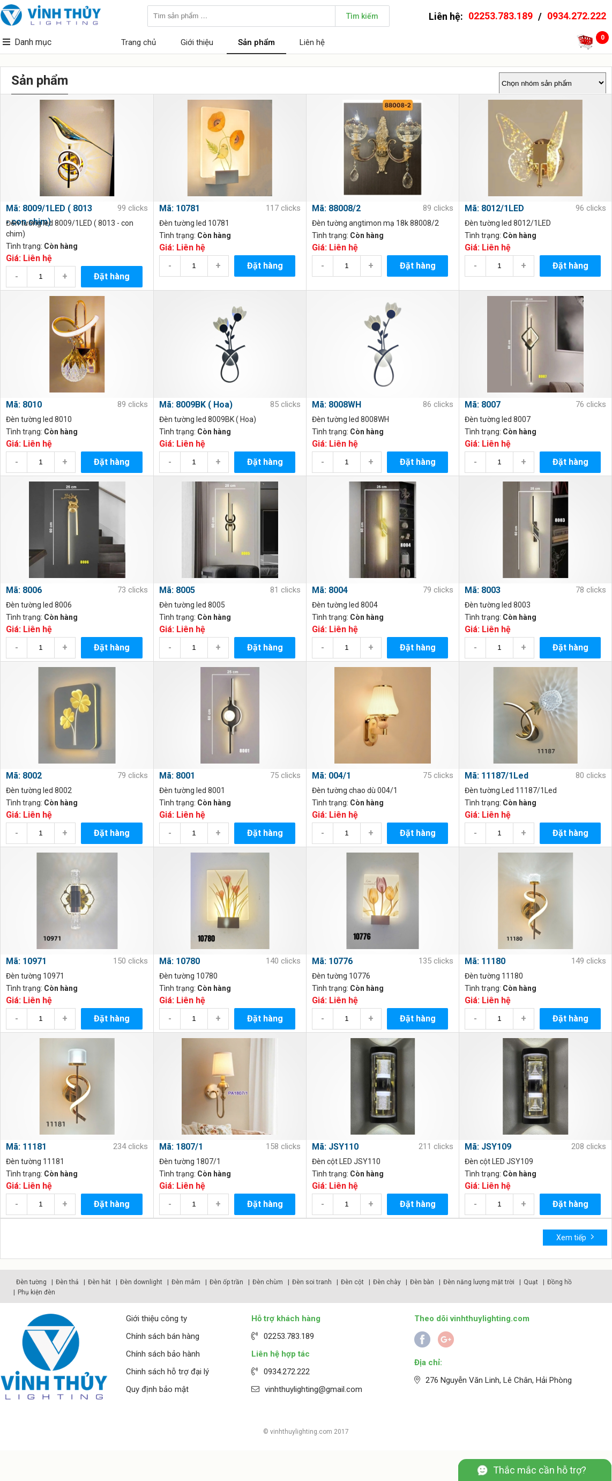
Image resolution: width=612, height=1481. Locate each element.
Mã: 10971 (26, 961)
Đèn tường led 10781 (194, 223)
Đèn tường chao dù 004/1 (355, 790)
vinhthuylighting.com (301, 1431)
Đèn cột (352, 1282)
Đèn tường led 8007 (498, 419)
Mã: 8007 (483, 404)
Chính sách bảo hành (163, 1354)
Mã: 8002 (24, 776)
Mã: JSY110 (335, 1147)
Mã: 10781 (179, 208)
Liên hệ (312, 42)
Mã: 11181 (26, 1147)
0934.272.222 (576, 15)
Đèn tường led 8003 (498, 605)
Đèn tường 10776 (341, 976)
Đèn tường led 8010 (39, 419)
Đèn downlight (141, 1282)
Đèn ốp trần (226, 1282)
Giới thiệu (197, 42)
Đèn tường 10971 (35, 976)
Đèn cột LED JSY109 (499, 1161)
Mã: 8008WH (336, 404)
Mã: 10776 (332, 961)
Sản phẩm (256, 42)
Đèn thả (67, 1282)
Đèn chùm (267, 1282)
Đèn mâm (185, 1282)
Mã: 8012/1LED (494, 208)
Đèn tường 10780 (188, 976)
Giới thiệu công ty (156, 1318)
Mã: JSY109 (488, 1147)
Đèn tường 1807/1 (190, 1161)
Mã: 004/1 (331, 776)
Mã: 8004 (330, 590)
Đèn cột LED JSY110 (346, 1161)
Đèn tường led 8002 (39, 790)
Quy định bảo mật (157, 1389)
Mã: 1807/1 (181, 1147)
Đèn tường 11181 (35, 1161)
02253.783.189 (500, 15)
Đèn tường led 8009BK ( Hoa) (207, 419)
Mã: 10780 (179, 961)
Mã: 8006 (24, 590)
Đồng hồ (559, 1282)
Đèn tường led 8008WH (350, 419)
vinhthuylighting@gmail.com (313, 1389)
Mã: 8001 (177, 776)
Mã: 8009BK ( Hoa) (196, 404)
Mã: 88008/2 (336, 208)
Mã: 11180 (485, 961)
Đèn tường (31, 1282)
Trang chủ (138, 42)
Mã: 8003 (483, 590)
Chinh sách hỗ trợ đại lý (167, 1371)
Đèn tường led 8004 (345, 605)
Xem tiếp (575, 1237)
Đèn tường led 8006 (39, 605)
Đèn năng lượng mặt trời (478, 1282)
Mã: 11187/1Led (496, 776)
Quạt (531, 1282)
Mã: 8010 (24, 404)
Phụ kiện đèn (36, 1292)
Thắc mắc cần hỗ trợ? (539, 1470)
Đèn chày (387, 1282)
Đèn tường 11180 (494, 976)
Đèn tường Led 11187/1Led (511, 790)
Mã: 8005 (177, 590)
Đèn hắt (99, 1282)
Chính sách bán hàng (162, 1336)
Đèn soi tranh (312, 1282)
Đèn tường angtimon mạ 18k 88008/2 (375, 223)
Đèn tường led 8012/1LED (508, 223)
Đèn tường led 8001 (192, 790)
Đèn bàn (422, 1282)
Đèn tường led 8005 (192, 605)
